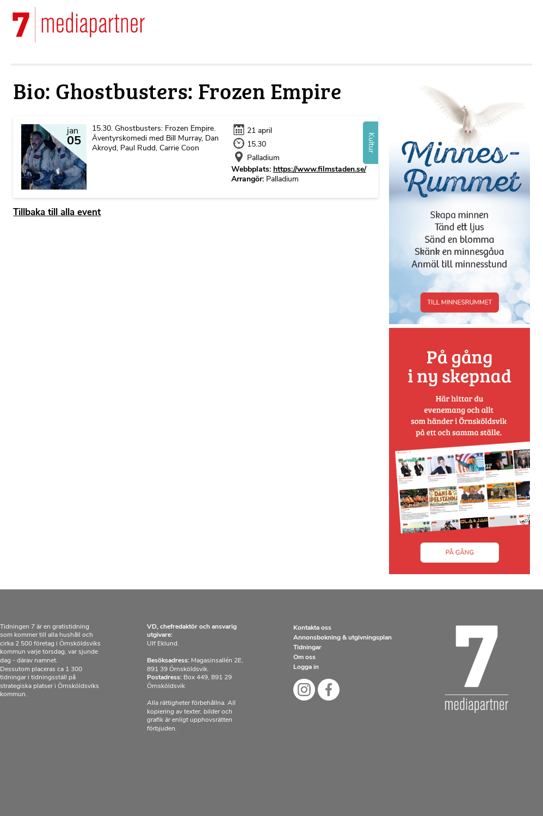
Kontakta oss (312, 628)
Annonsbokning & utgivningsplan (342, 638)
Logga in (306, 667)
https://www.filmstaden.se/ (319, 170)
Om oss (304, 657)
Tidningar (307, 647)
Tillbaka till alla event (57, 212)
